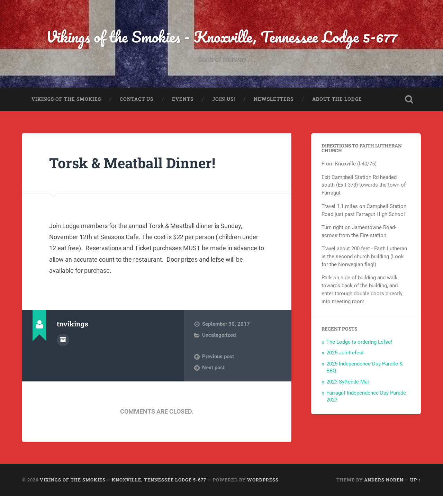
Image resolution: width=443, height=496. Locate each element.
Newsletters (273, 99)
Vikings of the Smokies (66, 99)
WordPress (263, 480)
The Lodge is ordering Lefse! (359, 342)
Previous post (218, 356)
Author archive (63, 340)
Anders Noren (384, 480)
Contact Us (136, 99)
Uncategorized (219, 335)
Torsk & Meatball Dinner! (132, 163)
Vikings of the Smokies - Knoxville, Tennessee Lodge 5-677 (221, 36)
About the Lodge (337, 99)
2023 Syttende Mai (347, 382)
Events (182, 99)
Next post (213, 367)
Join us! (223, 99)
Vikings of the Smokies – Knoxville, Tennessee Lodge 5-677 (123, 480)
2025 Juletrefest (345, 353)
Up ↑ (415, 480)
